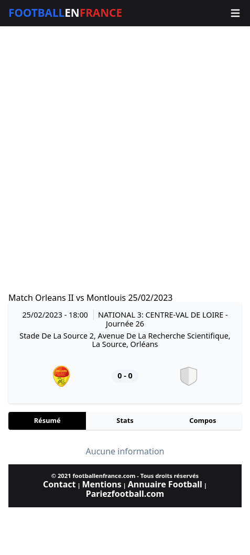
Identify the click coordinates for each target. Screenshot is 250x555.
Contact (59, 484)
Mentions (101, 484)
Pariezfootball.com (125, 493)
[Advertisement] (125, 160)
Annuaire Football (165, 484)
